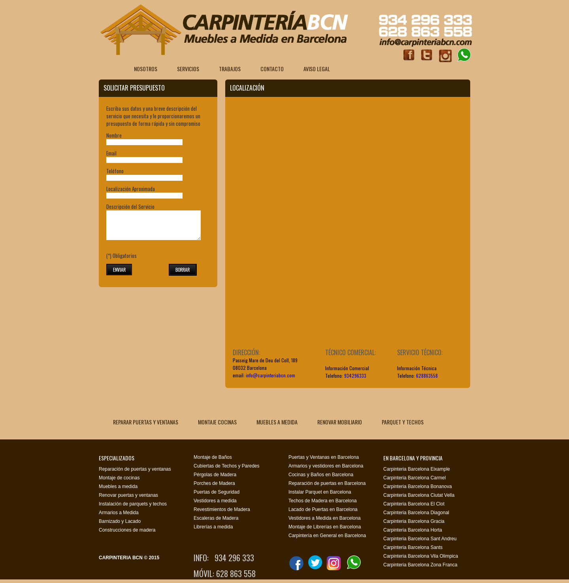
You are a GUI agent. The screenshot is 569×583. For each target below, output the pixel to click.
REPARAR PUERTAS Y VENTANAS (145, 422)
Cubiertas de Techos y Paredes (227, 466)
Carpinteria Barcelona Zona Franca (420, 565)
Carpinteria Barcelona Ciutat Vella (418, 495)
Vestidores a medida (215, 500)
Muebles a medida (118, 486)
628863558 (427, 375)
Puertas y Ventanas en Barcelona (323, 457)
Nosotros (145, 68)
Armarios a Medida (119, 512)
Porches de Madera (214, 483)
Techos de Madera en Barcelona (322, 500)
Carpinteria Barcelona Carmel (414, 478)
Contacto (272, 68)
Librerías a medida (213, 527)
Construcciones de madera (127, 530)
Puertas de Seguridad (216, 492)
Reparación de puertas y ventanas (135, 469)
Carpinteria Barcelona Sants (413, 547)
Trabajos (230, 68)
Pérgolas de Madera (215, 474)
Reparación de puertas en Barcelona (327, 483)
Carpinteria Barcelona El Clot (414, 504)
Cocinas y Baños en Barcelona (320, 474)
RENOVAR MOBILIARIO (339, 422)
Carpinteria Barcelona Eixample (416, 469)
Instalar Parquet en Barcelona (319, 492)
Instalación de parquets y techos (133, 504)
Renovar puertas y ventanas (128, 495)
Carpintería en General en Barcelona (327, 535)
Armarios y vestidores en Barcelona (325, 466)
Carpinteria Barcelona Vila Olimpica (420, 556)
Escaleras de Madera (216, 518)
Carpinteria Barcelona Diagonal (416, 512)
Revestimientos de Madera (222, 509)
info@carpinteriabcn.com (270, 375)
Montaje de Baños (213, 457)
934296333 (355, 375)
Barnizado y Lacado (120, 521)
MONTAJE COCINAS (217, 422)
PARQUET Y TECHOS (403, 422)
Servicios (188, 68)
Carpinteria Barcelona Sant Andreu (419, 538)
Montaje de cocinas (119, 478)
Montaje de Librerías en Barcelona (324, 527)
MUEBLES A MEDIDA (277, 422)
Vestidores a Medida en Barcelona (324, 518)
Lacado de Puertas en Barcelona (323, 509)
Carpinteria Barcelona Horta (412, 530)
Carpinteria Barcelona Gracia (414, 521)
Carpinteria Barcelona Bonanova (417, 486)
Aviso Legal (316, 68)
